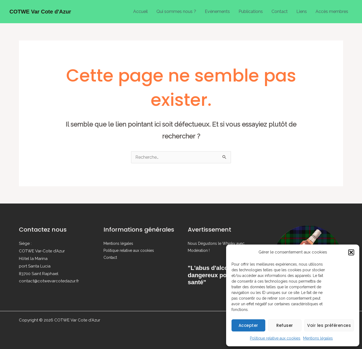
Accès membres (332, 11)
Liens (301, 11)
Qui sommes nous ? (176, 11)
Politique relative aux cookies (275, 338)
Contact (280, 11)
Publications (251, 11)
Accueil (140, 11)
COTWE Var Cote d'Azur (40, 12)
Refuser (284, 325)
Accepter (248, 325)
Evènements (217, 11)
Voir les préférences (329, 325)
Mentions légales (318, 338)
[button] (351, 252)
